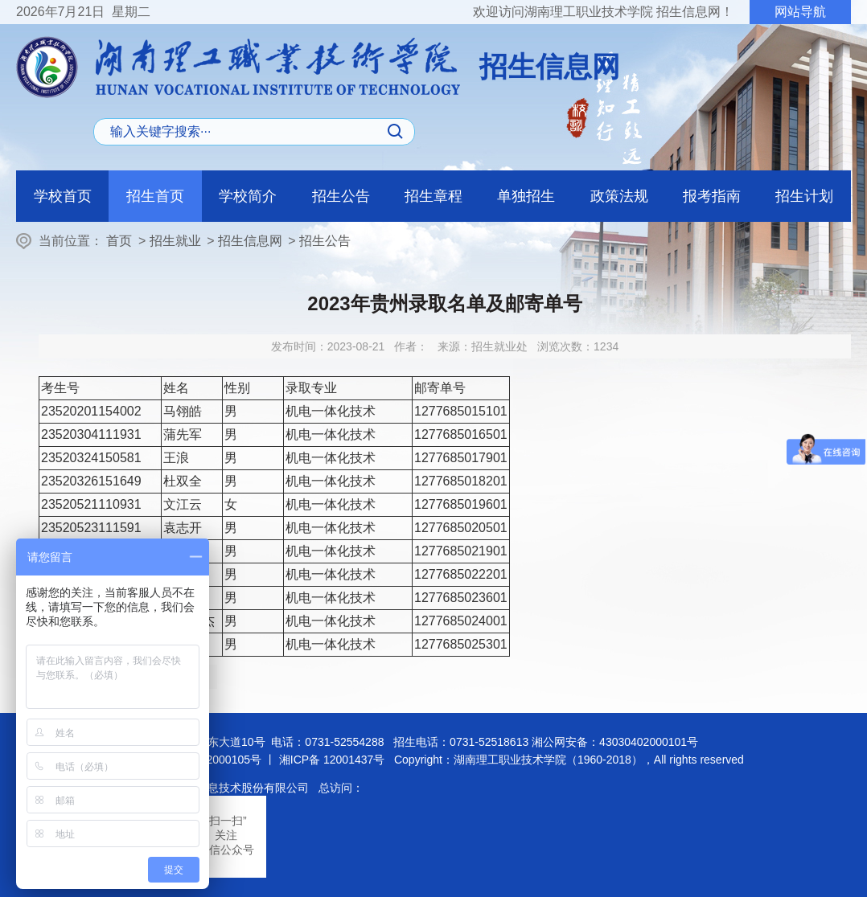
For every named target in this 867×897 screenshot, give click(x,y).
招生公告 (341, 196)
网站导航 (800, 11)
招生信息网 (250, 241)
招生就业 (175, 241)
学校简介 (248, 196)
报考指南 (712, 196)
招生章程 (433, 196)
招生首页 (155, 196)
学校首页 (63, 196)
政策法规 (619, 196)
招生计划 (804, 196)
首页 (119, 241)
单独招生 (526, 196)
